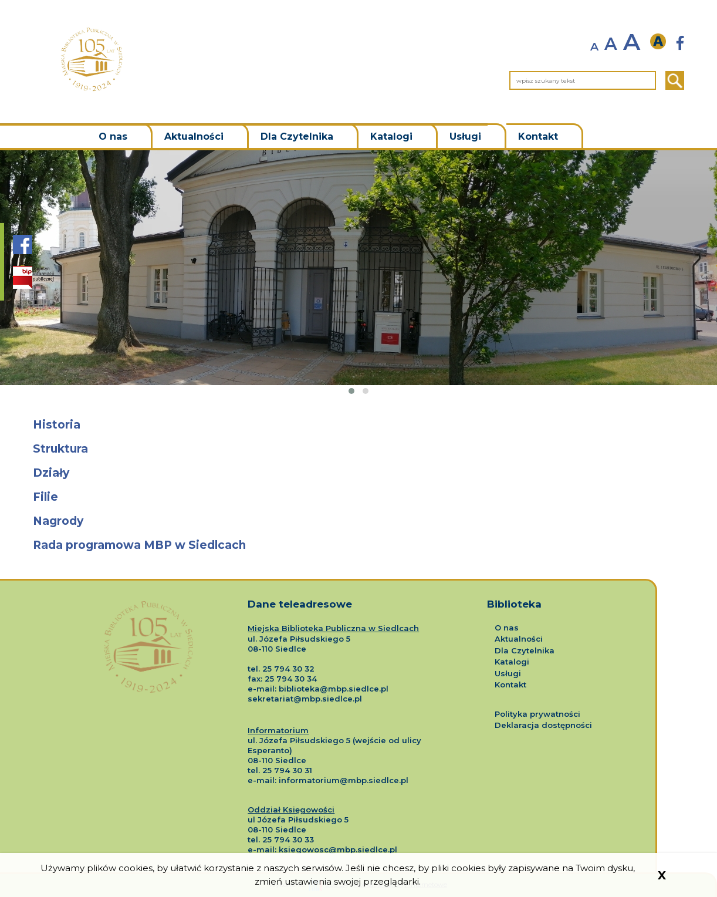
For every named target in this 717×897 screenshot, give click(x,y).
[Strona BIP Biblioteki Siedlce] (33, 277)
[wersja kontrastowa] (661, 41)
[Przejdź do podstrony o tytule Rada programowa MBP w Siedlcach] (358, 545)
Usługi (465, 136)
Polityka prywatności (537, 714)
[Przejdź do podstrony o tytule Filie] (358, 497)
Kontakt (538, 136)
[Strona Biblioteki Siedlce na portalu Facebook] (22, 250)
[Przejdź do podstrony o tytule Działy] (358, 473)
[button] (351, 391)
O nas (113, 136)
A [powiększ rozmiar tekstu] (631, 41)
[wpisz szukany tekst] (582, 80)
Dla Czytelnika (297, 136)
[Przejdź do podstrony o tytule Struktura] (358, 449)
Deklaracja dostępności (543, 725)
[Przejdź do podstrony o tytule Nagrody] (358, 521)
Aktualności (194, 136)
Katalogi (391, 136)
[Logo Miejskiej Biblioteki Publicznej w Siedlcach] (149, 635)
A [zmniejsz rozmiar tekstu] (594, 46)
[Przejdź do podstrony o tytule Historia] (358, 425)
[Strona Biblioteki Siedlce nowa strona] (680, 43)
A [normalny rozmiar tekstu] (610, 44)
